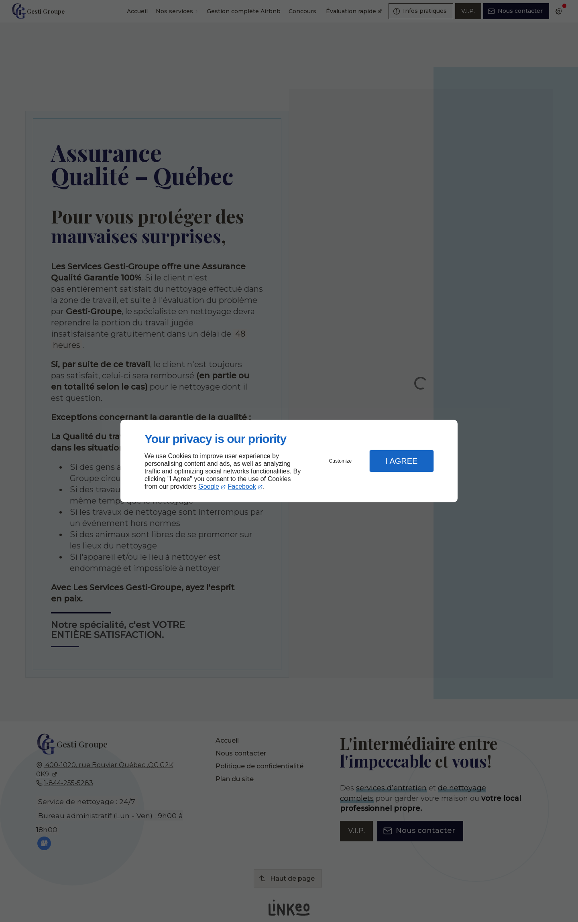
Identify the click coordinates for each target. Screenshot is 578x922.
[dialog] (289, 461)
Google (208, 486)
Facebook (242, 486)
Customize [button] (340, 461)
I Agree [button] (401, 461)
